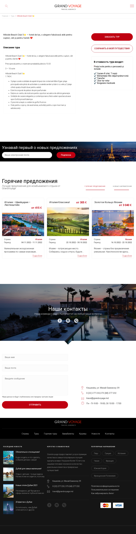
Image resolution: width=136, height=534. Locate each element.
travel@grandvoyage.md (62, 490)
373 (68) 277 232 (108, 391)
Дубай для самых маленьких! (28, 467)
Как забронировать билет (102, 492)
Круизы (82, 432)
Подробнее (37, 254)
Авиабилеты (68, 432)
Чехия (96, 459)
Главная (5, 16)
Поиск (6, 8)
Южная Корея (100, 467)
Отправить (35, 403)
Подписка (66, 155)
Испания (122, 452)
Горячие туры (50, 432)
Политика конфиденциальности (105, 484)
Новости (96, 432)
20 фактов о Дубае (24, 500)
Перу (96, 452)
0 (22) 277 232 (93, 391)
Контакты (109, 432)
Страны (25, 432)
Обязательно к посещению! (28, 450)
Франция (110, 459)
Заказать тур (112, 37)
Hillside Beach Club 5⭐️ (26, 16)
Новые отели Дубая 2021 (27, 484)
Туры (12, 16)
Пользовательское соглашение (105, 488)
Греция (108, 452)
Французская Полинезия (104, 474)
